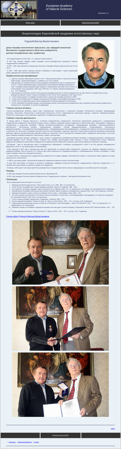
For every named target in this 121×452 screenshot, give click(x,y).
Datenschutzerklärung (25, 442)
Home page (30, 23)
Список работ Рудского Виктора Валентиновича (27, 216)
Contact (36, 442)
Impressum (12, 442)
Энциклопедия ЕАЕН (90, 23)
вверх (113, 429)
